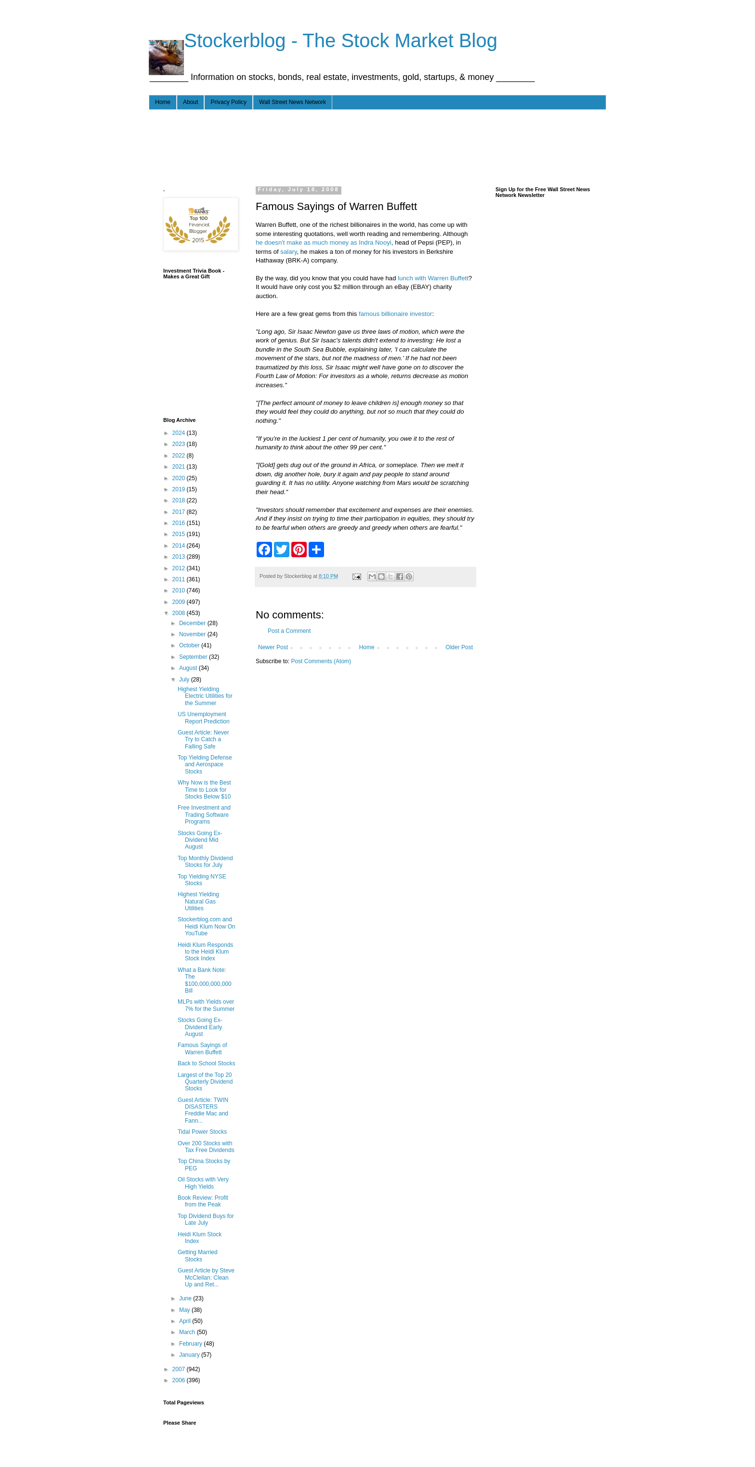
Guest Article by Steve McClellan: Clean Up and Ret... (206, 1277)
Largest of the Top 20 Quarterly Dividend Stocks (205, 1082)
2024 (179, 433)
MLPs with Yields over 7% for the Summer (206, 1005)
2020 (179, 478)
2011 (179, 579)
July (185, 679)
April (185, 1321)
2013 (179, 556)
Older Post (459, 647)
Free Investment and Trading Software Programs (204, 814)
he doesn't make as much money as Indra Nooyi (323, 242)
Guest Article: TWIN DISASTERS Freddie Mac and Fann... (203, 1110)
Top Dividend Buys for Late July (206, 1219)
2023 (179, 444)
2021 (179, 466)
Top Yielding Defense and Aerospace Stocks (205, 764)
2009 (179, 602)
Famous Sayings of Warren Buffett (202, 1048)
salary (288, 251)
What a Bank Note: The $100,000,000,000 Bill (205, 980)
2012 (179, 568)
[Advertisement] (338, 146)
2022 (179, 455)
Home (162, 102)
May (185, 1310)
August (189, 668)
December (193, 623)
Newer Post (273, 647)
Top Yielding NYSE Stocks (202, 880)
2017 (179, 512)
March (188, 1332)
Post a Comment (289, 631)
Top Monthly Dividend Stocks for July (205, 861)
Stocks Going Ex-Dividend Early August (200, 1027)
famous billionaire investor (395, 313)
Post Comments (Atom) (321, 661)
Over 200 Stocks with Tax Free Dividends (206, 1146)
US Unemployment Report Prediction (204, 717)
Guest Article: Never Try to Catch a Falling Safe (203, 739)
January (190, 1354)
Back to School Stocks (206, 1063)
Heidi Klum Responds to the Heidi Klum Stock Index (205, 952)
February (191, 1343)
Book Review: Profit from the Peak (203, 1201)
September (194, 657)
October (190, 645)
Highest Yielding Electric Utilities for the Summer (205, 696)
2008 (179, 613)
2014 (179, 545)
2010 (179, 590)
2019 (179, 489)
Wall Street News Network (292, 102)
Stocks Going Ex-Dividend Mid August (200, 840)
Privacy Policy (228, 102)
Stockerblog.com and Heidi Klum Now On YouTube (206, 926)
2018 (179, 500)
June (186, 1298)
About (190, 102)
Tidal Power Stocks (202, 1131)
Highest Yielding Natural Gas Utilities (198, 901)
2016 (179, 523)
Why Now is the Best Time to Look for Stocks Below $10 (204, 789)
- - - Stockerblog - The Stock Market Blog (323, 40)
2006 (179, 1380)
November (193, 634)
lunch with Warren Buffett (433, 278)
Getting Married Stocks (198, 1255)
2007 (179, 1369)
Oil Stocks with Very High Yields (203, 1183)
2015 (179, 534)
